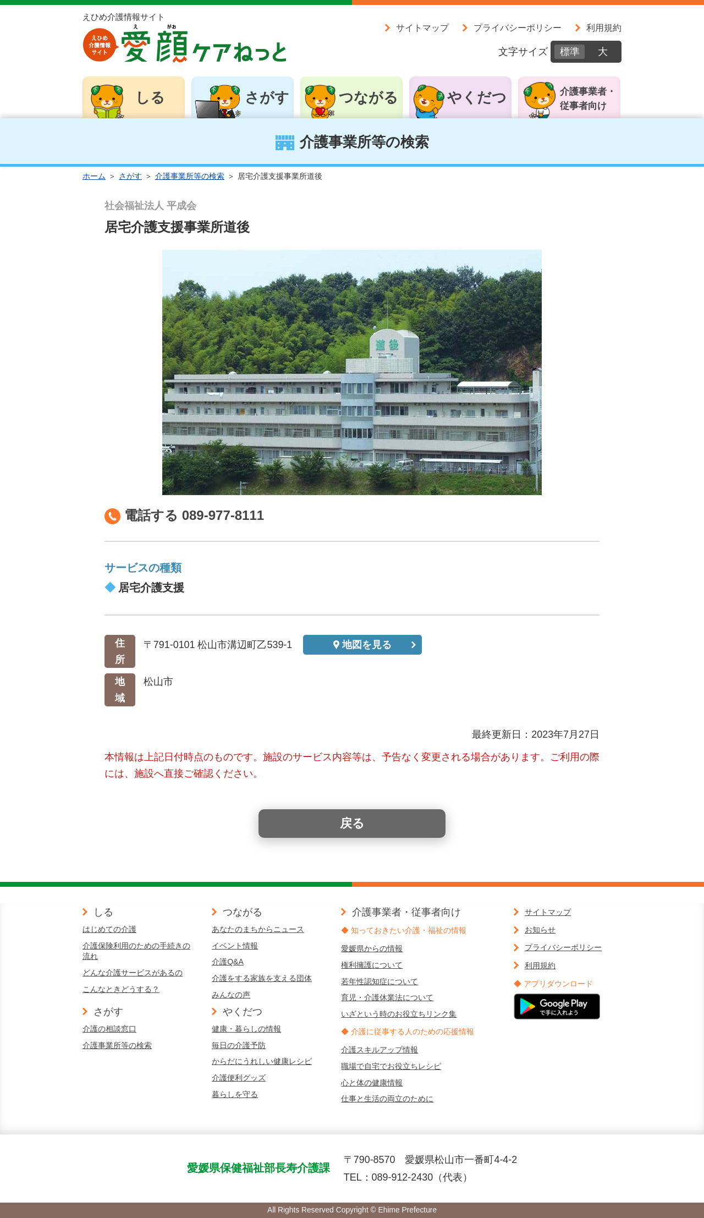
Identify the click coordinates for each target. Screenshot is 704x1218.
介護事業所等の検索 (189, 176)
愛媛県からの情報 (372, 948)
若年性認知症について (379, 981)
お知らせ (540, 929)
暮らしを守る (235, 1094)
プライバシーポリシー (518, 27)
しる (150, 97)
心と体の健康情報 (372, 1082)
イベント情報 (235, 945)
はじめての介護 (109, 929)
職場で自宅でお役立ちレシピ (391, 1066)
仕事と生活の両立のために (387, 1098)
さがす (267, 97)
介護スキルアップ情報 (379, 1049)
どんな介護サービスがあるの (132, 972)
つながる (368, 97)
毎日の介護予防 (239, 1045)
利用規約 (604, 27)
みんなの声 (231, 994)
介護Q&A (228, 961)
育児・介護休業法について (387, 997)
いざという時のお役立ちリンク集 (399, 1013)
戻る (352, 823)
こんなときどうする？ (121, 989)
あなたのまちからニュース (258, 929)
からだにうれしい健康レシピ (262, 1061)
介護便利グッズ (239, 1077)
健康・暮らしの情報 (246, 1028)
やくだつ (477, 97)
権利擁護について (372, 965)
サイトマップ (422, 27)
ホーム (94, 176)
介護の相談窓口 (109, 1028)
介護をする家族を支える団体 (262, 978)
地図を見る (367, 644)
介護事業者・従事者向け (588, 98)
